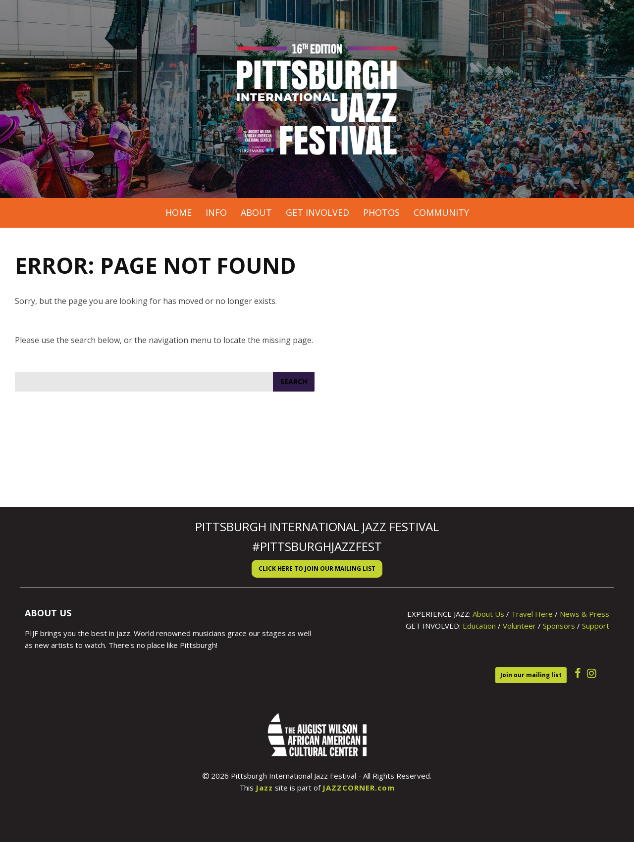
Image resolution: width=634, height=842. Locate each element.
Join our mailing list (531, 675)
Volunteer (519, 626)
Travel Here (532, 614)
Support (595, 626)
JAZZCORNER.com (358, 787)
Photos (381, 212)
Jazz (264, 787)
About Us (488, 614)
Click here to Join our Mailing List (317, 568)
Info (216, 212)
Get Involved (317, 212)
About (256, 212)
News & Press (584, 614)
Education (479, 626)
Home (178, 212)
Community (441, 212)
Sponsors (559, 626)
